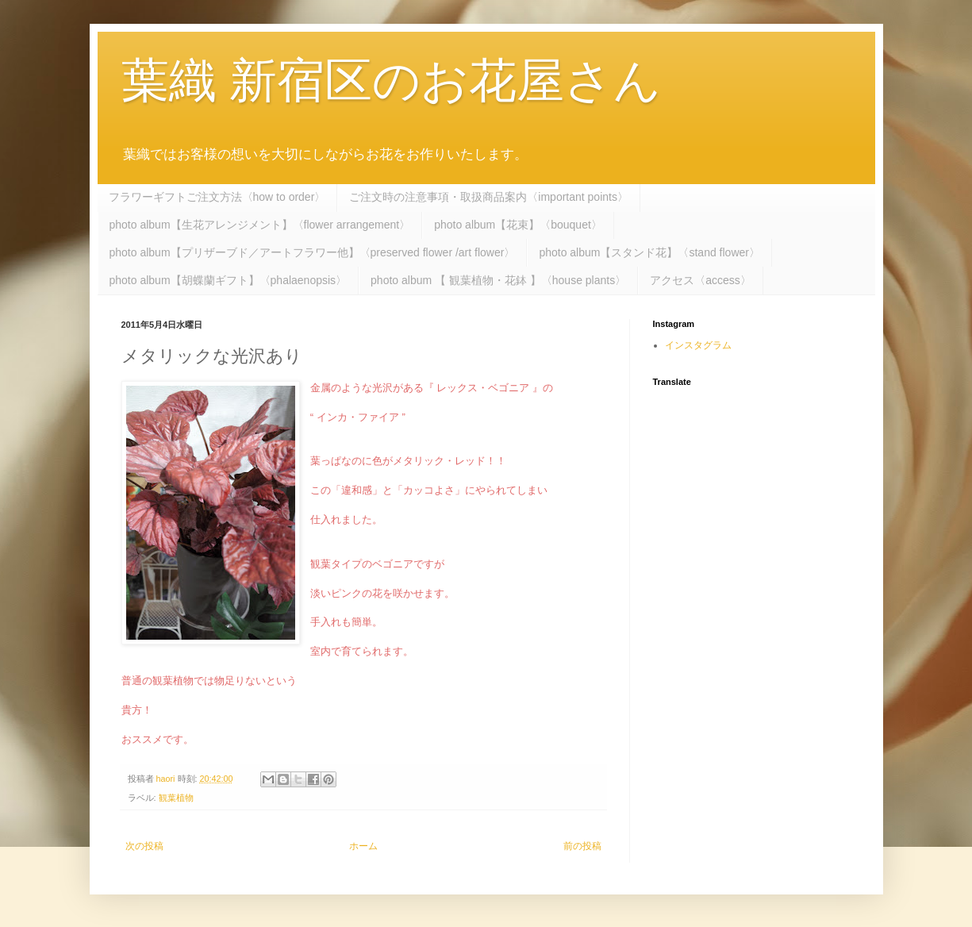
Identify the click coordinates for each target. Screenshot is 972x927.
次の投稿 (144, 846)
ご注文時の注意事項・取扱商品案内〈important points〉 (488, 196)
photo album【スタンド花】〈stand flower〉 (649, 252)
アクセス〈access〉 (700, 280)
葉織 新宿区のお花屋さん (391, 80)
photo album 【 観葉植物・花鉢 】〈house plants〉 (498, 280)
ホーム (363, 846)
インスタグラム (698, 345)
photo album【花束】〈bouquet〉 (518, 224)
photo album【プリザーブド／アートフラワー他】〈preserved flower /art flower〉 (312, 252)
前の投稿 (582, 846)
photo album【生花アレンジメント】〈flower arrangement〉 (260, 224)
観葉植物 (176, 797)
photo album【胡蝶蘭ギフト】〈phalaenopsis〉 (228, 280)
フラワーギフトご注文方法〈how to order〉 (217, 196)
